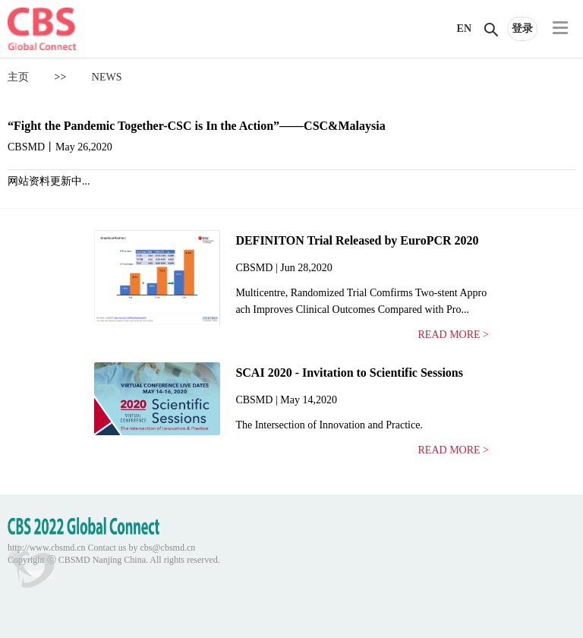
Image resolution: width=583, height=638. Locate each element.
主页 (18, 77)
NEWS (107, 77)
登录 (522, 28)
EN (464, 28)
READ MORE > (453, 334)
